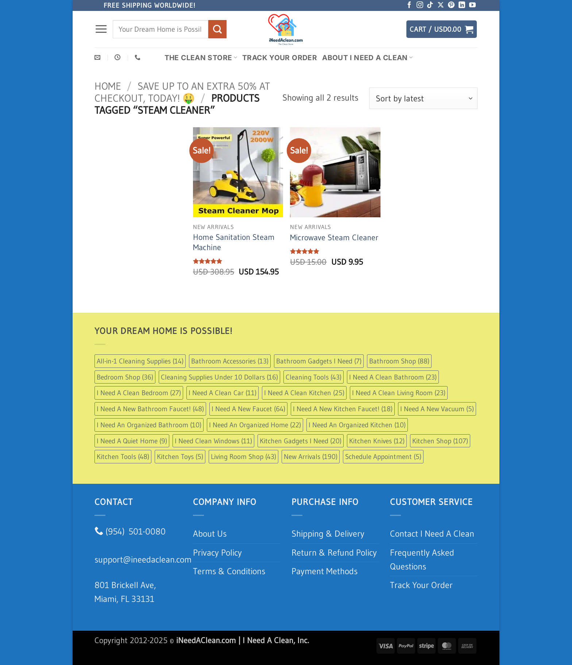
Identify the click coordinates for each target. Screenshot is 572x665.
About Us (210, 533)
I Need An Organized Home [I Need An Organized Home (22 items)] (255, 424)
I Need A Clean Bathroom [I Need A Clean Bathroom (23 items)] (393, 377)
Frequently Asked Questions (422, 559)
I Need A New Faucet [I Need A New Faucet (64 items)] (248, 408)
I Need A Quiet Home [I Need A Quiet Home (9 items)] (132, 440)
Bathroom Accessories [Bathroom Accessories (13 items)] (229, 361)
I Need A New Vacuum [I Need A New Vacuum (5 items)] (437, 408)
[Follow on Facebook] (409, 5)
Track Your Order (279, 57)
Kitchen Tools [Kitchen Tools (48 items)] (123, 456)
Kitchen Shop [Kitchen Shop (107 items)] (440, 440)
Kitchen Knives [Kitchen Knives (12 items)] (377, 440)
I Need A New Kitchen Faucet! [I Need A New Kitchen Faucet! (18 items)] (343, 408)
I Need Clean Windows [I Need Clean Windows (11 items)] (213, 440)
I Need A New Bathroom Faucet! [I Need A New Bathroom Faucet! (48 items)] (150, 408)
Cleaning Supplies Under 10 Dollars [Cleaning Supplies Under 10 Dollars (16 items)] (219, 377)
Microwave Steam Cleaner (334, 237)
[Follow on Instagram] (420, 5)
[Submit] (217, 29)
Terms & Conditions (229, 571)
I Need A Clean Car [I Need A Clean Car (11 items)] (222, 392)
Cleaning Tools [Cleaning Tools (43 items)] (313, 377)
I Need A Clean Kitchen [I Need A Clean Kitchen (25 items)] (304, 392)
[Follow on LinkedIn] (462, 5)
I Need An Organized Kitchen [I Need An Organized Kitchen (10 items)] (357, 424)
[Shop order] (423, 98)
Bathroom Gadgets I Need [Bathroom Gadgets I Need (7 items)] (319, 361)
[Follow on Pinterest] (451, 5)
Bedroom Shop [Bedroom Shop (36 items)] (125, 377)
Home (107, 86)
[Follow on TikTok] (430, 5)
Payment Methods (324, 571)
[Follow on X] (440, 5)
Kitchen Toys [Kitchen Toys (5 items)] (180, 456)
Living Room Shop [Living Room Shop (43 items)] (243, 456)
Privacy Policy (217, 552)
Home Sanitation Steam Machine (234, 242)
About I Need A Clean (367, 57)
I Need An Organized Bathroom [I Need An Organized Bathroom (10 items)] (149, 424)
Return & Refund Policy (334, 552)
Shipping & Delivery (327, 533)
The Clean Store (201, 57)
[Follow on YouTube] (472, 5)
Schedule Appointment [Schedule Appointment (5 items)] (383, 456)
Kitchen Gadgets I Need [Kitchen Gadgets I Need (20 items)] (300, 440)
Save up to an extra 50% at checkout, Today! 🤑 (182, 92)
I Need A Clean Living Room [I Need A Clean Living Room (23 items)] (398, 392)
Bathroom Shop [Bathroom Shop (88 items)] (399, 361)
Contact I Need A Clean (432, 533)
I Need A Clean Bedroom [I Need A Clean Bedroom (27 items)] (139, 392)
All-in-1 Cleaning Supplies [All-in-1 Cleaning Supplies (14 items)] (140, 361)
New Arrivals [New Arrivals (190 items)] (310, 456)
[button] (101, 29)
